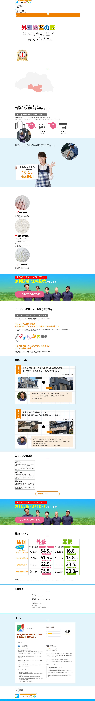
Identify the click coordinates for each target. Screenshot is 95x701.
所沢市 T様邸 (18, 473)
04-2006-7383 (19, 11)
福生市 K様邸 (18, 481)
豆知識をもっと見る (43, 493)
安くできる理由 (18, 4)
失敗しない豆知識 (19, 6)
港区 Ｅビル (18, 462)
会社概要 (17, 7)
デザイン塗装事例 (19, 5)
